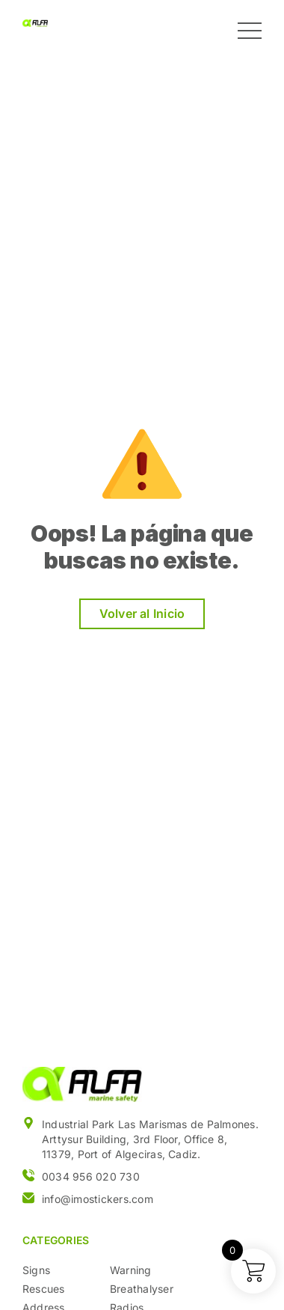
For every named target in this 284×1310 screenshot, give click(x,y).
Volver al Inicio (142, 613)
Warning (131, 1270)
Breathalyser (141, 1288)
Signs (36, 1270)
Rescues (43, 1288)
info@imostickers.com (97, 1199)
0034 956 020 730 (91, 1176)
